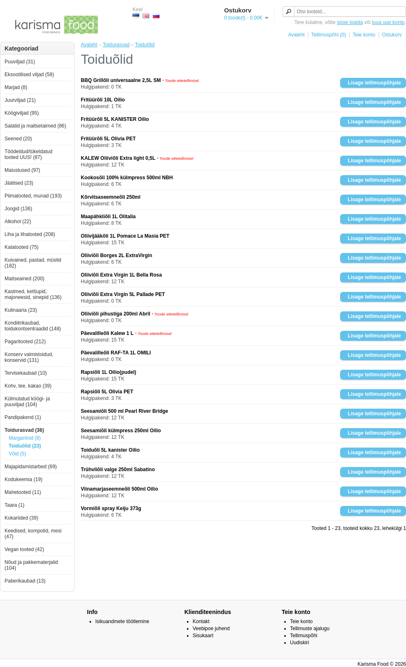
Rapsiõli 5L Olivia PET (107, 392)
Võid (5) (17, 454)
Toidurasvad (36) (24, 430)
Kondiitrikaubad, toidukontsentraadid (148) (33, 326)
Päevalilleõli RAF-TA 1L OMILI (116, 353)
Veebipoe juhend (211, 628)
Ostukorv (392, 35)
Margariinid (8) (25, 438)
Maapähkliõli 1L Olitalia (108, 216)
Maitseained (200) (24, 279)
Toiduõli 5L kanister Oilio (110, 450)
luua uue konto (388, 22)
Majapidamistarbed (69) (31, 467)
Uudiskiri (299, 642)
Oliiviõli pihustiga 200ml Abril (115, 314)
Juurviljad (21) (20, 100)
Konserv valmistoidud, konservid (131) (29, 357)
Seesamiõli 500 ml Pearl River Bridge (124, 411)
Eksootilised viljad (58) (29, 74)
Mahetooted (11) (23, 492)
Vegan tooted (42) (24, 549)
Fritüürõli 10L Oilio (103, 100)
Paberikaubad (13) (25, 581)
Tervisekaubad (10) (26, 373)
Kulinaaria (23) (21, 310)
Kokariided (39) (21, 518)
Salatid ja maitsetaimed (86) (35, 126)
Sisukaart (203, 635)
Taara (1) (14, 505)
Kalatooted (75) (22, 247)
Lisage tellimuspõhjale (374, 83)
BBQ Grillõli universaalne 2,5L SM (121, 80)
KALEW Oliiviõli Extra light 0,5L (118, 158)
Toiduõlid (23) (25, 446)
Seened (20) (18, 139)
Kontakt (201, 621)
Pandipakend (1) (23, 417)
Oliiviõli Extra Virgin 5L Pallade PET (123, 294)
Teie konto (364, 35)
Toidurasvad (116, 45)
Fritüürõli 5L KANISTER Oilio (115, 119)
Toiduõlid (145, 45)
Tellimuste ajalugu (309, 628)
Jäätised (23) (19, 183)
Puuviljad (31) (20, 62)
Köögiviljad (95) (22, 113)
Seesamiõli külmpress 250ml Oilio (121, 430)
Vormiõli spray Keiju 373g (111, 508)
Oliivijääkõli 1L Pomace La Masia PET (125, 236)
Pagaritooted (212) (25, 341)
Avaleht (296, 35)
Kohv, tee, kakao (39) (28, 386)
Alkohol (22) (18, 221)
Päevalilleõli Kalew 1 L (107, 333)
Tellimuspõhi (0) (328, 35)
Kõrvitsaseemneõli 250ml (110, 197)
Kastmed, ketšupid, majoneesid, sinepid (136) (33, 294)
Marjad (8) (16, 87)
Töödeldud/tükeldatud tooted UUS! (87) (28, 154)
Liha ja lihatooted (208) (30, 234)
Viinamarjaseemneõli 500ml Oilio (119, 489)
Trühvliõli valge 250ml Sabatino (118, 469)
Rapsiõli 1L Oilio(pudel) (108, 372)
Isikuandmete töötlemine (122, 621)
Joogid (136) (18, 209)
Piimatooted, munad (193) (33, 196)
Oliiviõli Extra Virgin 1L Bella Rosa (121, 275)
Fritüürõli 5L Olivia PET (108, 139)
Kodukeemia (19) (23, 479)
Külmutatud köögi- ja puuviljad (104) (27, 401)
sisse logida (350, 22)
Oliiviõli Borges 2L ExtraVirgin (116, 255)
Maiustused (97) (22, 170)
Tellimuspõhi (303, 635)
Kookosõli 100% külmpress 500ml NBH (127, 178)
